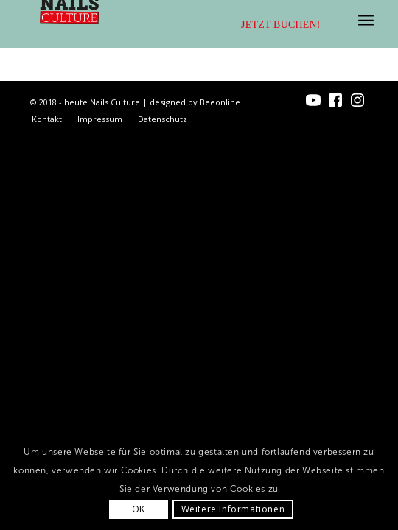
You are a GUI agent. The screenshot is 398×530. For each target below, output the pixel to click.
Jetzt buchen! (281, 24)
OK (138, 509)
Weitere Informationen (233, 509)
